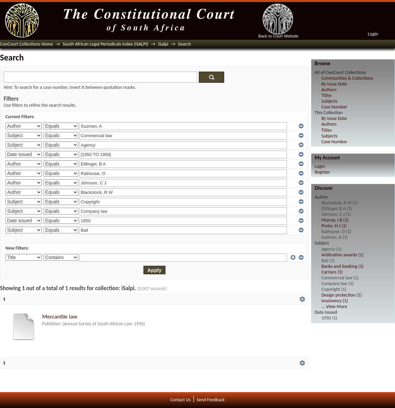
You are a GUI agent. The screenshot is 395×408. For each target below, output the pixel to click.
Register (322, 172)
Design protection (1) (341, 295)
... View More (334, 306)
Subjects (329, 101)
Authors (329, 90)
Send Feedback (210, 400)
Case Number (334, 107)
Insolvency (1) (334, 301)
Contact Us (180, 400)
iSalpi (163, 44)
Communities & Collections (347, 78)
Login (373, 34)
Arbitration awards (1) (342, 255)
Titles (326, 95)
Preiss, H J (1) (334, 226)
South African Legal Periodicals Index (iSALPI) (105, 44)
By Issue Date (334, 84)
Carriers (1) (332, 272)
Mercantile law (59, 316)
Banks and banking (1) (342, 266)
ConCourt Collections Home (26, 44)
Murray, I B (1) (334, 220)
